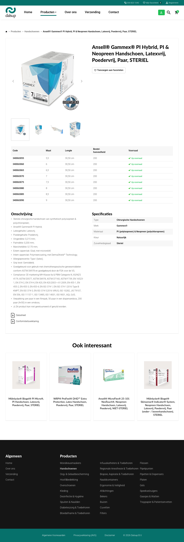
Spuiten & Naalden (70, 501)
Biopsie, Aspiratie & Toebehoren (117, 474)
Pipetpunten (146, 468)
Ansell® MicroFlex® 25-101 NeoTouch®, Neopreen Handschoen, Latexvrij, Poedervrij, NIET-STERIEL (114, 403)
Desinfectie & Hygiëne (71, 496)
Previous (13, 81)
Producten (47, 12)
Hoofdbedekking (69, 479)
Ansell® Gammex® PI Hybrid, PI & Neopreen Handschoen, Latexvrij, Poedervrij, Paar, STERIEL (90, 31)
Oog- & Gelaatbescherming (74, 474)
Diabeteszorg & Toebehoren (75, 507)
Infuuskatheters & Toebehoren (116, 463)
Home (28, 12)
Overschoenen (67, 485)
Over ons (71, 12)
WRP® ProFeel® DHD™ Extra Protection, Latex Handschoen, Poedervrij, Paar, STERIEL (70, 402)
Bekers (103, 496)
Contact (114, 12)
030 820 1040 (133, 3)
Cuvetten (105, 507)
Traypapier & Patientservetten (156, 501)
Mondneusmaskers (70, 463)
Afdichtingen (107, 490)
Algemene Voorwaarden (53, 535)
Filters (103, 513)
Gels (142, 485)
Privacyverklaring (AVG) (85, 535)
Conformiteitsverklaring (27, 321)
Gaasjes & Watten (149, 496)
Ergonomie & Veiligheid (112, 485)
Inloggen (158, 12)
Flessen (144, 463)
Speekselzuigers (148, 490)
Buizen (103, 501)
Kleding (64, 490)
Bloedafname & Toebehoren (75, 513)
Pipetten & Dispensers (152, 474)
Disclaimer (110, 535)
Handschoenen (31, 31)
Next (82, 81)
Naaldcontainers (109, 479)
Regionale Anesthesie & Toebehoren (119, 468)
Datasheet (21, 315)
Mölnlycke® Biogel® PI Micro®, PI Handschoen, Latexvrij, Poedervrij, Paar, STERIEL (26, 402)
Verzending (92, 12)
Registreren (173, 3)
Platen (143, 479)
